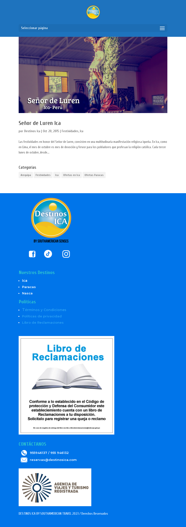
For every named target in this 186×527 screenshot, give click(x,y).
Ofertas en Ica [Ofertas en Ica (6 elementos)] (71, 175)
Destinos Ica (32, 131)
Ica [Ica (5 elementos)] (57, 175)
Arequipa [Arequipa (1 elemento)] (26, 175)
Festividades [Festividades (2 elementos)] (43, 175)
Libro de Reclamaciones (43, 322)
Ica (81, 131)
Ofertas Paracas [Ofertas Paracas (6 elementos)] (94, 175)
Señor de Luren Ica (40, 123)
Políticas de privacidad (42, 316)
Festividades (70, 131)
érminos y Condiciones (44, 310)
